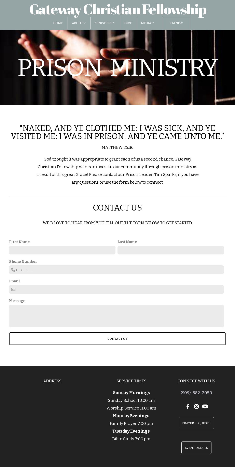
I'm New (176, 23)
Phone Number (23, 261)
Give (128, 23)
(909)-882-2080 (196, 392)
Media (147, 23)
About (79, 23)
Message (17, 300)
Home (58, 23)
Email (14, 281)
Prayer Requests (196, 423)
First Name (19, 241)
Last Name (127, 241)
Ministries (105, 23)
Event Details (196, 448)
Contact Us (117, 338)
